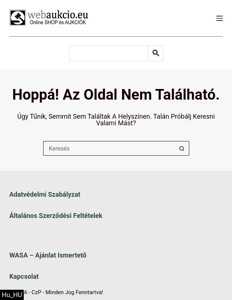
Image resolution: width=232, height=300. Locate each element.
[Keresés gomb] (182, 148)
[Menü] (219, 18)
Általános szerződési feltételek (55, 215)
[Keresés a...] (109, 148)
